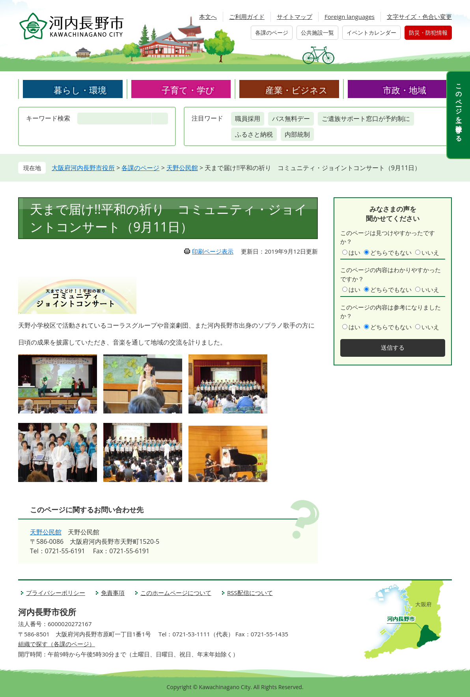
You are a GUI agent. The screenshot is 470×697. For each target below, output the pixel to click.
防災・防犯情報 (428, 32)
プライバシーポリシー (55, 593)
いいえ (430, 252)
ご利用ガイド (247, 16)
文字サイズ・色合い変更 (419, 16)
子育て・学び (188, 90)
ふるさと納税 (254, 134)
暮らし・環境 (80, 90)
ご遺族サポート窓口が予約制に (366, 118)
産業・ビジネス (296, 90)
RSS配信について (250, 593)
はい (354, 252)
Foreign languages (350, 16)
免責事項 (113, 593)
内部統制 (297, 134)
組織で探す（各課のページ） (56, 644)
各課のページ (271, 32)
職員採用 (247, 118)
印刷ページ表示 (212, 251)
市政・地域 (404, 90)
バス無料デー (291, 118)
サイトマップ (294, 16)
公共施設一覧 (317, 32)
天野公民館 (182, 167)
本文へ (208, 16)
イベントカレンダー (371, 32)
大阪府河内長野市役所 (83, 167)
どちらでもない (391, 252)
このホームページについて (175, 593)
